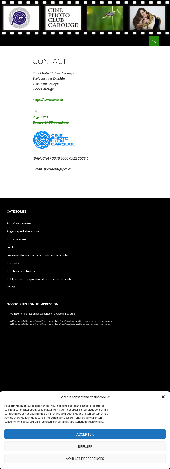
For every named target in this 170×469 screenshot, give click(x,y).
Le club (11, 247)
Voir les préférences (85, 459)
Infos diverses (16, 239)
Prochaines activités (21, 271)
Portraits (13, 263)
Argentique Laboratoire (23, 231)
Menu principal (164, 41)
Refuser (85, 446)
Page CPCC (41, 117)
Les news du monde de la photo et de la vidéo (38, 255)
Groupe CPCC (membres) (51, 122)
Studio (11, 287)
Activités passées (19, 223)
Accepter (85, 434)
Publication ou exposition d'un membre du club (39, 279)
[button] (163, 397)
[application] (85, 356)
